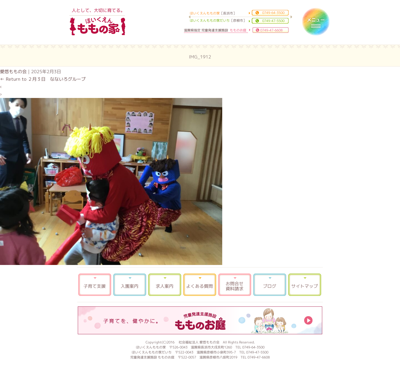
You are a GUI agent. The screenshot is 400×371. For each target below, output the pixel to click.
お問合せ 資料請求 (234, 285)
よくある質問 (199, 285)
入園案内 (129, 285)
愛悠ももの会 (13, 71)
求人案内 (164, 285)
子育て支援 (94, 285)
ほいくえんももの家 (97, 26)
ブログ (269, 285)
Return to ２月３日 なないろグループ (43, 79)
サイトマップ (304, 285)
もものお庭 (200, 320)
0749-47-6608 (271, 30)
